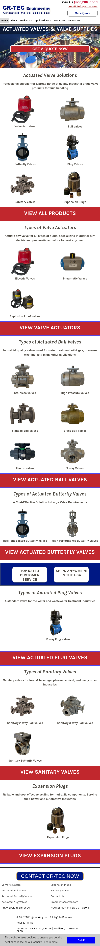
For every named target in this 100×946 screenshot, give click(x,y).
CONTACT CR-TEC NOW (50, 876)
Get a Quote (82, 13)
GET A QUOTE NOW (50, 49)
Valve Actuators (11, 884)
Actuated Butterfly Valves (17, 896)
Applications (43, 20)
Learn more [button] (51, 942)
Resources (59, 20)
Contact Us (74, 20)
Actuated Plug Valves (14, 902)
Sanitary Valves (60, 890)
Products (26, 20)
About (14, 20)
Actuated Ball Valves (14, 890)
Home (4, 20)
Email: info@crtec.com (82, 6)
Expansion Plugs (61, 884)
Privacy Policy (24, 922)
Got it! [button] (81, 940)
